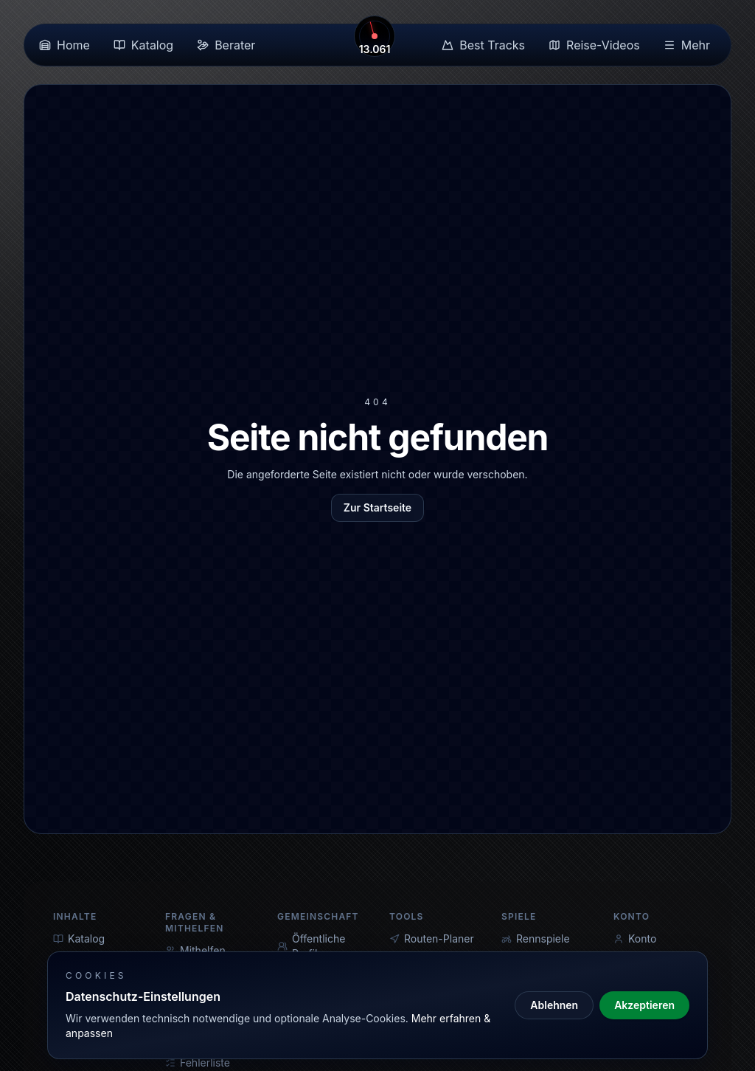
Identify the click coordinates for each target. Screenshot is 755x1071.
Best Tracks (483, 45)
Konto (634, 938)
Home (64, 45)
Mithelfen (195, 950)
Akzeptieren (644, 1005)
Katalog (143, 45)
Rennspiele (535, 938)
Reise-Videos (594, 45)
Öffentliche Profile (311, 946)
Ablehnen (554, 1005)
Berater (226, 45)
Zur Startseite (377, 507)
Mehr (687, 45)
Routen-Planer (431, 938)
